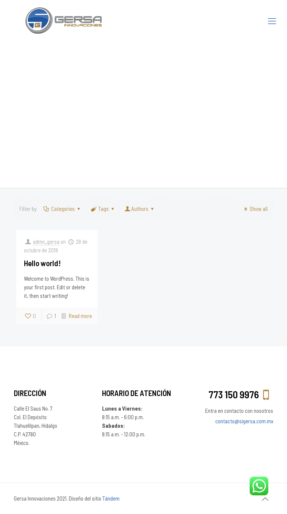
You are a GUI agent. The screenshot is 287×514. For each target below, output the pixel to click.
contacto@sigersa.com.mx (244, 421)
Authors (139, 208)
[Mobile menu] (272, 20)
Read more (80, 315)
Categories (62, 208)
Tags (103, 208)
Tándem (111, 498)
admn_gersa (46, 241)
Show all (255, 208)
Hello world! (42, 263)
